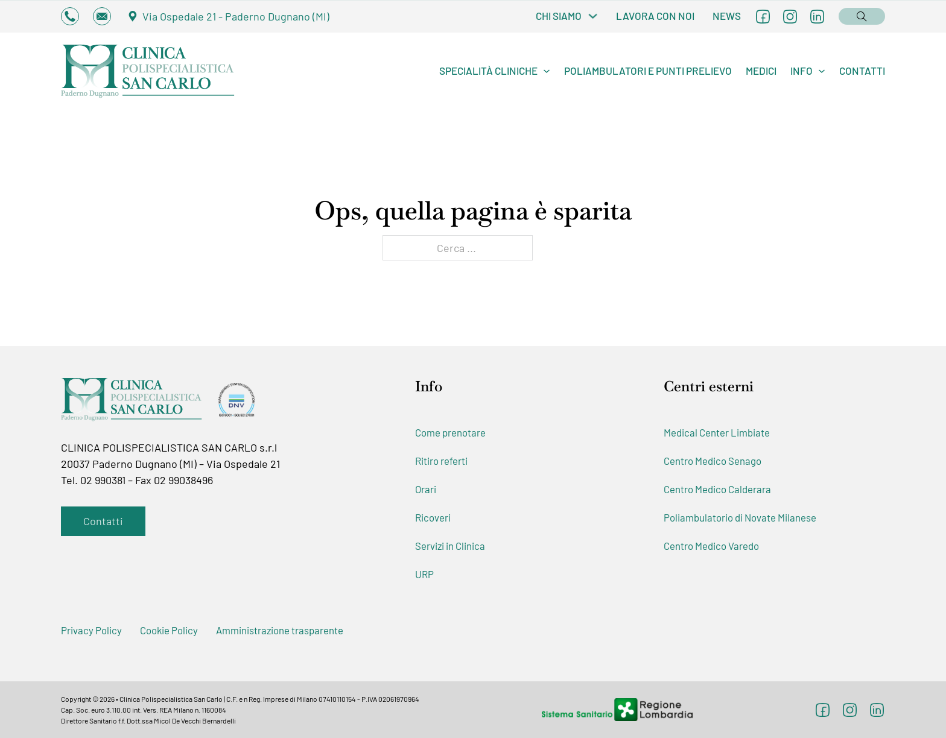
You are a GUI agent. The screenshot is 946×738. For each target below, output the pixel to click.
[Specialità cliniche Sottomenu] (546, 71)
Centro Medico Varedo (711, 546)
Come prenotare (450, 432)
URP (424, 574)
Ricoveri (433, 517)
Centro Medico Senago (712, 461)
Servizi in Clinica (450, 546)
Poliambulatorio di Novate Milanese (740, 517)
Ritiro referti (441, 461)
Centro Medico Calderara (717, 489)
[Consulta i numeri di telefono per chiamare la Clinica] (70, 16)
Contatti (862, 71)
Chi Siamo (559, 16)
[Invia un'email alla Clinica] (102, 16)
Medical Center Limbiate (717, 432)
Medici (761, 71)
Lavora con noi (655, 16)
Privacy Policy (91, 630)
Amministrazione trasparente (279, 630)
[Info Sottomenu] (821, 71)
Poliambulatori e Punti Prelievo (648, 71)
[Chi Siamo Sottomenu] (593, 16)
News (727, 16)
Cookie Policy (169, 630)
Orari (425, 489)
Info (801, 71)
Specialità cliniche (488, 71)
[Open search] (862, 16)
